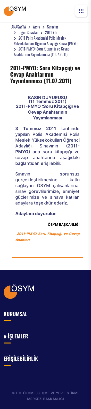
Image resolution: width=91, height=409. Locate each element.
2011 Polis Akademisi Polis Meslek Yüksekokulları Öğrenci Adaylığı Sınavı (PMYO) (46, 40)
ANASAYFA (18, 27)
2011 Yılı (51, 32)
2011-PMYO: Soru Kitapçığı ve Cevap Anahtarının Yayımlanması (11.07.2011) (41, 51)
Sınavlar (52, 27)
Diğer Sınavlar (28, 32)
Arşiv (36, 27)
